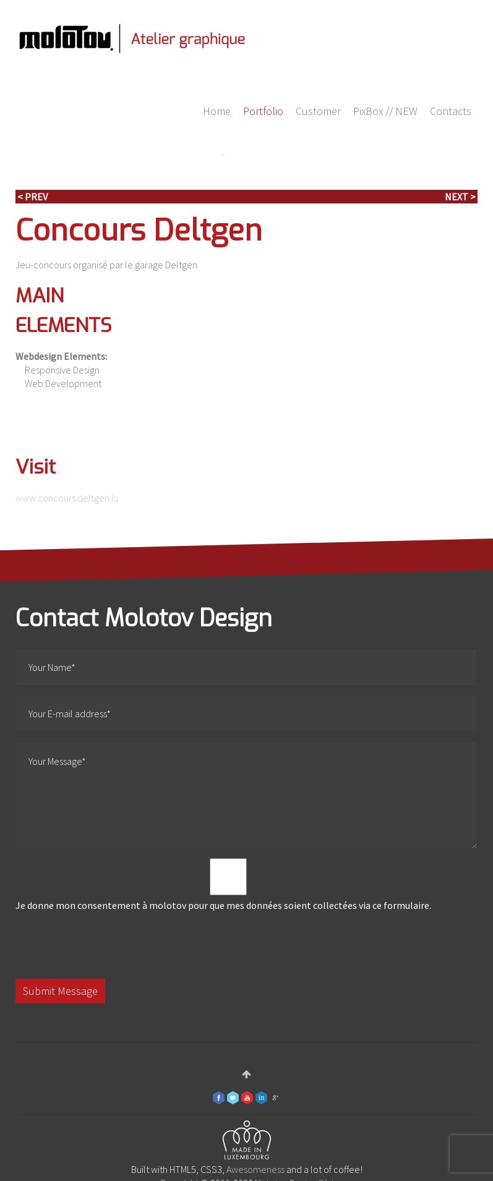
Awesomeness (255, 1169)
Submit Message (60, 991)
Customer (318, 111)
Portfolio (263, 111)
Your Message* (246, 795)
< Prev (32, 196)
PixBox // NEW (385, 111)
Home (217, 111)
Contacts (450, 111)
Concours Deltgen (138, 230)
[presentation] (109, 945)
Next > (460, 196)
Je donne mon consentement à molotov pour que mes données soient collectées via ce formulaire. (228, 884)
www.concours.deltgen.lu (67, 498)
